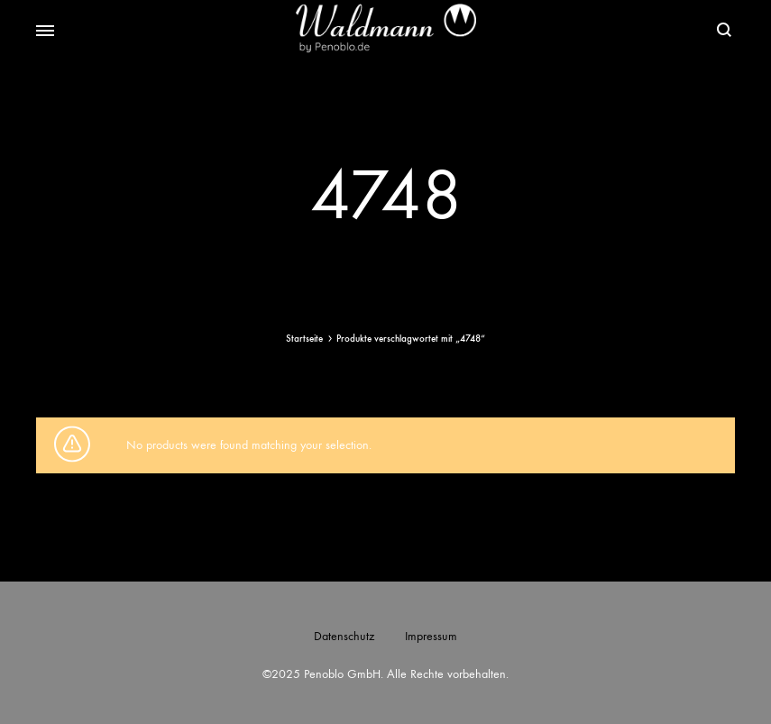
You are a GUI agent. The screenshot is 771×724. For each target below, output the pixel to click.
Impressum (431, 636)
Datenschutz (344, 636)
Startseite (304, 338)
